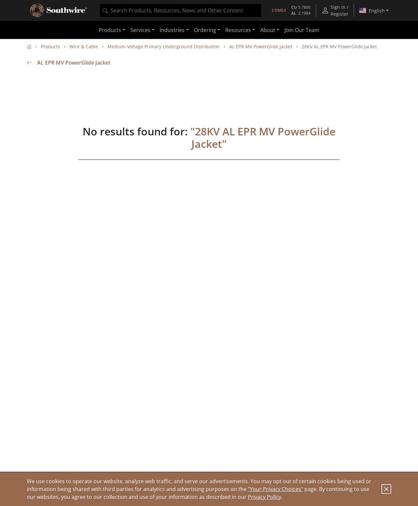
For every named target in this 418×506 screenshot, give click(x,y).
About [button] (267, 30)
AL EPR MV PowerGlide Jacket (260, 46)
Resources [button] (238, 30)
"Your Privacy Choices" (275, 489)
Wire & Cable (84, 46)
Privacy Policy (264, 496)
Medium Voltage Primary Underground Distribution (163, 46)
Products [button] (110, 30)
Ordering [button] (205, 30)
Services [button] (140, 30)
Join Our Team (301, 30)
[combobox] (180, 10)
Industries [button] (172, 30)
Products (50, 46)
